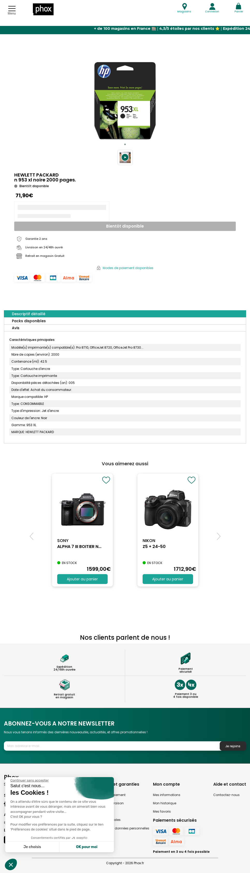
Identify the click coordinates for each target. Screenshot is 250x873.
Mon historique (164, 803)
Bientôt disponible (125, 226)
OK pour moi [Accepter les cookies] (87, 847)
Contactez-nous (226, 795)
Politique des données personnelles (121, 828)
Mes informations (166, 795)
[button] (125, 157)
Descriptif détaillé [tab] (28, 313)
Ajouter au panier (82, 579)
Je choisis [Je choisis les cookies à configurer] (32, 847)
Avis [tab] (15, 327)
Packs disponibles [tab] (29, 320)
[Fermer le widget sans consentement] (29, 780)
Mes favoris (162, 811)
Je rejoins (232, 746)
